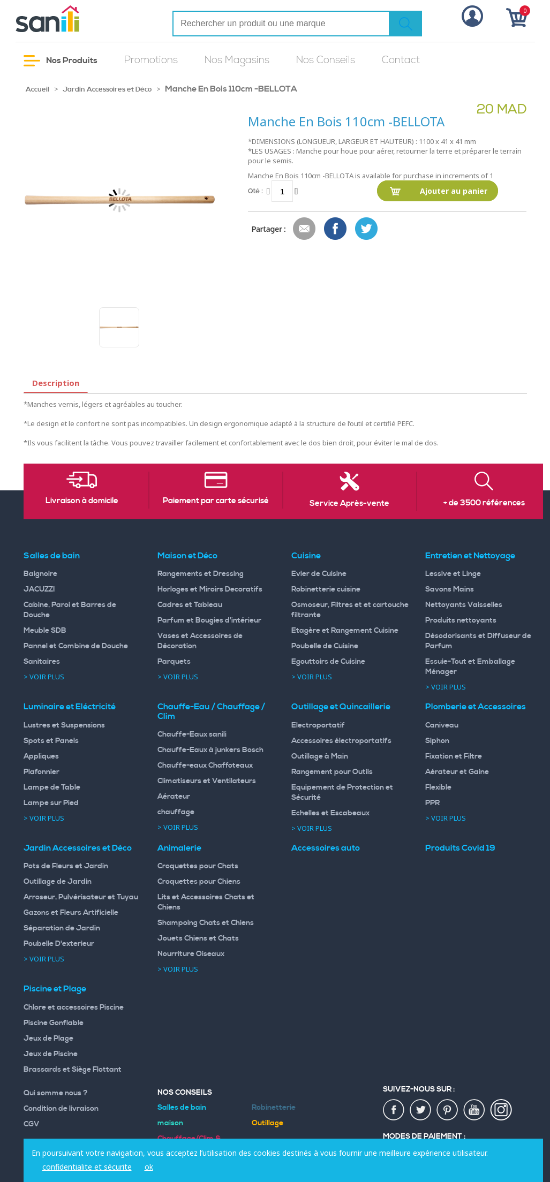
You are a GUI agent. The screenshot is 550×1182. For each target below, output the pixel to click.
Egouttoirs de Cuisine (328, 661)
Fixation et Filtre (453, 756)
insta (501, 1110)
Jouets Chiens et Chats (198, 938)
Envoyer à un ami (305, 229)
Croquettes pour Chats (197, 866)
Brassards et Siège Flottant (73, 1069)
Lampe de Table (52, 787)
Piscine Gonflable (54, 1023)
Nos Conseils (325, 60)
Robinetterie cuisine (325, 589)
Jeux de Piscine (51, 1054)
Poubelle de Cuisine (324, 646)
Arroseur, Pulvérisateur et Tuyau (81, 897)
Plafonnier (41, 772)
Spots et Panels (51, 741)
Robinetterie (274, 1107)
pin (447, 1110)
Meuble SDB (45, 630)
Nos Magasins (237, 60)
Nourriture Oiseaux (190, 954)
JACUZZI (39, 589)
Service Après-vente (349, 504)
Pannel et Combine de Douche (76, 646)
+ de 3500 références (484, 503)
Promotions (151, 60)
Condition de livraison (61, 1108)
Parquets (174, 661)
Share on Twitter (367, 229)
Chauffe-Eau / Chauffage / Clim (211, 711)
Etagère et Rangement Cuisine (344, 630)
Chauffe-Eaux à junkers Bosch (210, 750)
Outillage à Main (319, 756)
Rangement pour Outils (332, 772)
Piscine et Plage (55, 988)
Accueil (37, 89)
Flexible (438, 787)
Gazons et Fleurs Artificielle (71, 913)
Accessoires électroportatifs (341, 741)
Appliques (41, 756)
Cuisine (306, 555)
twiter (421, 1110)
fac (394, 1110)
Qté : (255, 191)
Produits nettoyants (460, 620)
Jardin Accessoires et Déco (107, 89)
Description (55, 382)
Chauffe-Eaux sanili (192, 734)
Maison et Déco (187, 555)
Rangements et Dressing (200, 574)
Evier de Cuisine (318, 574)
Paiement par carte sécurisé (216, 501)
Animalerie (179, 848)
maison (170, 1123)
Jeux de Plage (48, 1038)
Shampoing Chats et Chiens (205, 923)
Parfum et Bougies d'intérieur (209, 620)
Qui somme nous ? (56, 1093)
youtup (474, 1110)
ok (149, 1167)
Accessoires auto (325, 848)
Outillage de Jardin (58, 881)
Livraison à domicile (82, 501)
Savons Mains (449, 589)
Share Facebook (336, 229)
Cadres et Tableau (189, 605)
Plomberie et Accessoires (475, 706)
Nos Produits (60, 60)
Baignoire (40, 574)
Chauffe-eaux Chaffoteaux (205, 765)
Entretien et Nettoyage (470, 555)
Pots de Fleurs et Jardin (66, 866)
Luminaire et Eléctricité (70, 706)
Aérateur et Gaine (457, 772)
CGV (32, 1124)
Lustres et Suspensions (64, 725)
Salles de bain (52, 555)
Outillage (267, 1123)
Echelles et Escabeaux (330, 813)
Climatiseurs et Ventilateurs (206, 781)
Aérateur (173, 796)
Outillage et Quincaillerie (340, 706)
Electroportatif (318, 725)
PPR (432, 803)
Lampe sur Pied (51, 803)
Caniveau (441, 725)
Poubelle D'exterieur (59, 944)
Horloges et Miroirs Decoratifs (209, 589)
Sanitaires (42, 661)
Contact (401, 60)
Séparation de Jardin (62, 928)
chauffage (175, 812)
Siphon (437, 741)
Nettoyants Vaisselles (463, 605)
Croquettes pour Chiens (198, 881)
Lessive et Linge (453, 574)
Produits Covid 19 (460, 848)
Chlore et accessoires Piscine (74, 1007)
